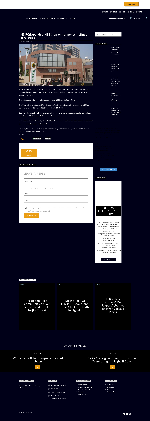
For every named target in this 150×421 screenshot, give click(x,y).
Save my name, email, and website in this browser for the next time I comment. (56, 208)
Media (132, 12)
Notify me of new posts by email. (38, 211)
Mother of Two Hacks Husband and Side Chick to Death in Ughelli (75, 305)
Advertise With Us (48, 18)
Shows (114, 12)
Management (33, 18)
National (23, 284)
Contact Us (63, 18)
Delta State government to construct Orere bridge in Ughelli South (112, 359)
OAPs (106, 12)
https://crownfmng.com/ (58, 385)
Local (60, 284)
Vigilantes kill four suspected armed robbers (38, 359)
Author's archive (28, 153)
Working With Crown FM (85, 387)
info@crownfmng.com (58, 392)
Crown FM (28, 413)
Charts (140, 12)
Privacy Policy (111, 392)
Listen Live (135, 18)
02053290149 (55, 389)
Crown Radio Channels (115, 18)
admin (23, 148)
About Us (110, 385)
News (123, 12)
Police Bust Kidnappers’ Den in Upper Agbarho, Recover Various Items (113, 305)
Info (73, 18)
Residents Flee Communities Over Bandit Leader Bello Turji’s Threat (36, 305)
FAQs (108, 389)
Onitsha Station (131, 4)
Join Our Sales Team (84, 389)
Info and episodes (108, 259)
